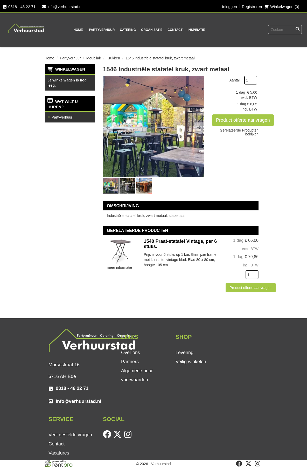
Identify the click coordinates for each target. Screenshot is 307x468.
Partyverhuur (102, 30)
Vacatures (58, 453)
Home (78, 30)
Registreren (252, 6)
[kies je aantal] (252, 274)
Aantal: (235, 80)
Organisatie (151, 30)
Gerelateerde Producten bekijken (239, 132)
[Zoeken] (297, 29)
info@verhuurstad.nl (62, 6)
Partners (130, 361)
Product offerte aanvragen (243, 120)
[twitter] (118, 437)
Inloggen (229, 6)
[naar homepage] (26, 25)
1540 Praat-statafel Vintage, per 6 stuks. (180, 244)
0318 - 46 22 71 (19, 6)
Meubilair (93, 58)
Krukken (113, 58)
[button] (108, 127)
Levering (184, 352)
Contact (175, 30)
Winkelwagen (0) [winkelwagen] (281, 6)
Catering (128, 30)
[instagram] (129, 437)
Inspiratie (196, 30)
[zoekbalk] (276, 29)
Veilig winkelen (191, 361)
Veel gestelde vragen (70, 434)
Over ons (130, 352)
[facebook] (108, 437)
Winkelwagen (70, 69)
